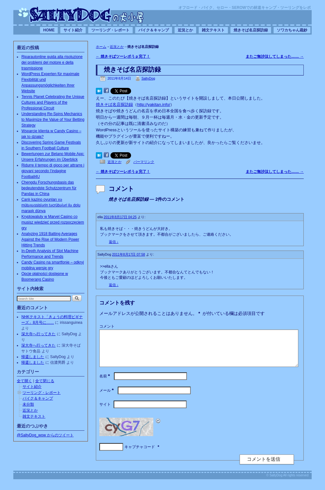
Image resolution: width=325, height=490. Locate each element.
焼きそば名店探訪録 (251, 30)
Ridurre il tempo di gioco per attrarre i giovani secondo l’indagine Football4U (52, 171)
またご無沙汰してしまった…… (275, 56)
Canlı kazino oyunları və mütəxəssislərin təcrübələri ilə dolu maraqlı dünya (50, 205)
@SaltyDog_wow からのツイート (45, 435)
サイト (105, 412)
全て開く (24, 381)
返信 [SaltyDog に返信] (113, 285)
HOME (49, 30)
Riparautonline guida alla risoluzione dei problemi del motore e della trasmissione (52, 62)
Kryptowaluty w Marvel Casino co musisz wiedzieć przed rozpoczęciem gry (52, 222)
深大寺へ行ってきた (38, 334)
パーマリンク (143, 162)
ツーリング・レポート (110, 30)
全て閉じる (44, 381)
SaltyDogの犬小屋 (80, 14)
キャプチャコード (139, 454)
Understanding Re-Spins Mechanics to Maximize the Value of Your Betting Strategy (52, 119)
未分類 (28, 404)
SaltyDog (148, 78)
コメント (107, 326)
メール (107, 398)
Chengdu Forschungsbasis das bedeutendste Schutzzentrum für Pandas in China (48, 188)
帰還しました (32, 357)
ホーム (101, 47)
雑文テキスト (213, 30)
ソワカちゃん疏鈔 (292, 30)
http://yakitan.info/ (153, 104)
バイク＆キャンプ (153, 30)
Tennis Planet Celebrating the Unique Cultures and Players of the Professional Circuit (52, 102)
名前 (105, 384)
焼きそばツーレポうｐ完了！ (123, 56)
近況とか (185, 30)
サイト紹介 (73, 30)
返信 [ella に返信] (113, 242)
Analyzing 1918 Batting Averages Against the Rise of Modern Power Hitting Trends (50, 239)
